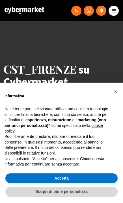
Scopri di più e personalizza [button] (61, 191)
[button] (115, 91)
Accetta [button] (61, 178)
